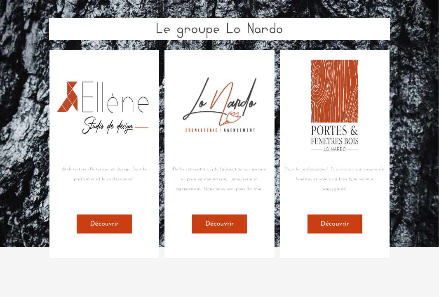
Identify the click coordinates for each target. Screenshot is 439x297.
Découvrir (104, 224)
